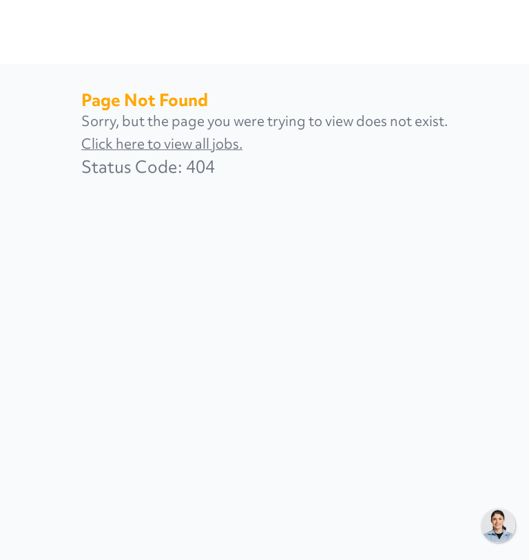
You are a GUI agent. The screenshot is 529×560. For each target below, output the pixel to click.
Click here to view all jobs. (161, 143)
